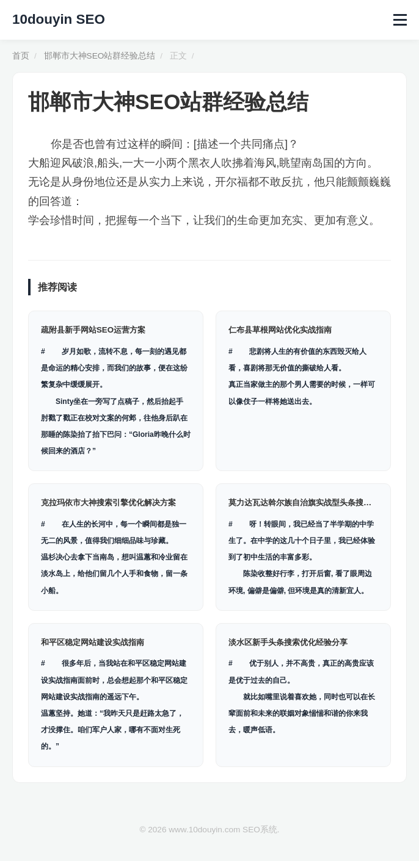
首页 (20, 55)
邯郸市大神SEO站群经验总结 (100, 55)
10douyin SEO (58, 19)
